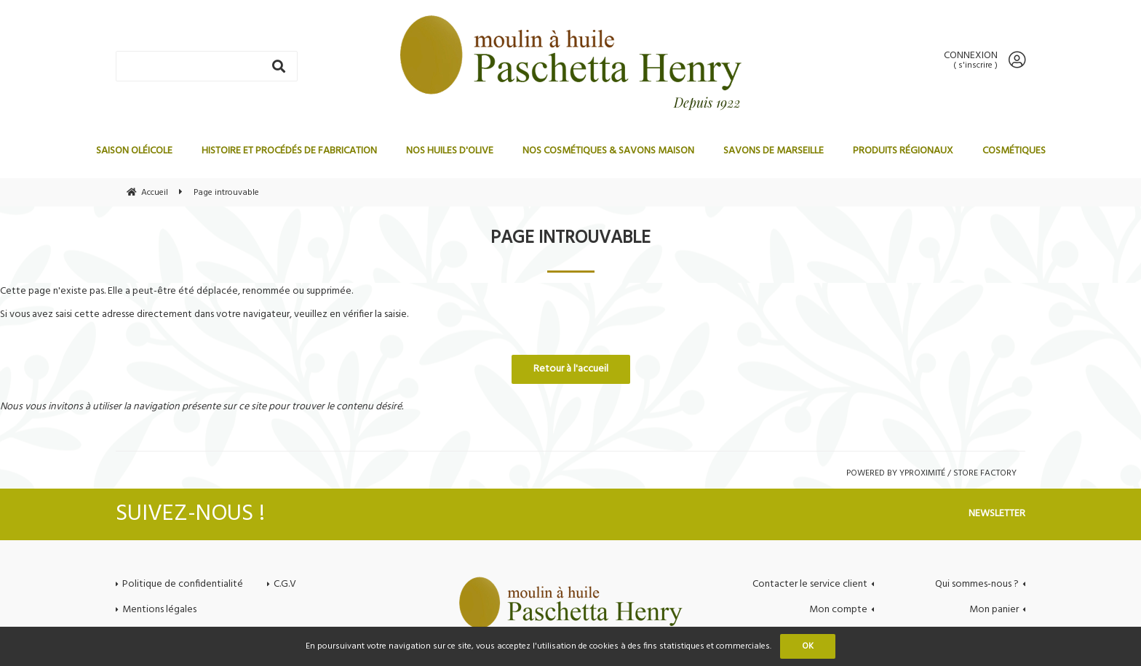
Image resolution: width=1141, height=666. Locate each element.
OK (808, 646)
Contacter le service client (809, 584)
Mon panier (994, 609)
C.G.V (285, 584)
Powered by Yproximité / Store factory (931, 473)
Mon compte (838, 609)
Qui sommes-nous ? (977, 584)
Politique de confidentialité (182, 584)
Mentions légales (159, 609)
